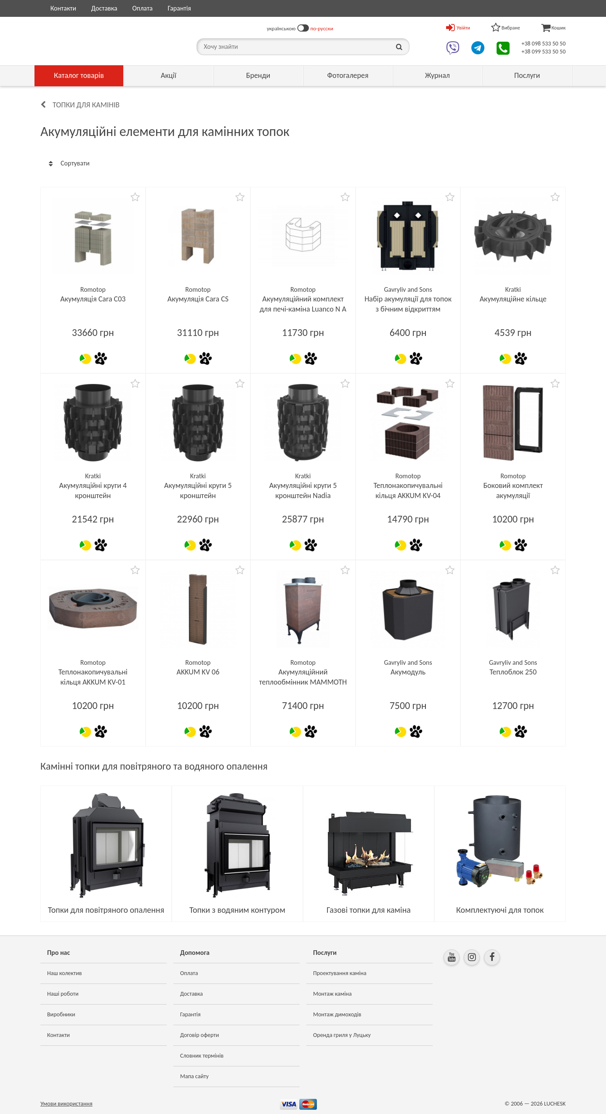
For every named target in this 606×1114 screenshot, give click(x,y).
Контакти (63, 8)
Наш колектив (64, 973)
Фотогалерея (347, 75)
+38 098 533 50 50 (543, 43)
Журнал (437, 75)
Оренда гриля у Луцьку (342, 1035)
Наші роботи (62, 993)
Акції (168, 75)
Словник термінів (201, 1055)
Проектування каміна (340, 973)
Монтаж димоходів (337, 1014)
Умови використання (66, 1103)
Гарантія (179, 8)
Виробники (61, 1014)
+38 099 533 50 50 (543, 51)
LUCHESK (555, 1103)
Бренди (258, 75)
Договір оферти (199, 1035)
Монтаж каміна (332, 993)
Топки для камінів (86, 104)
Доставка (104, 8)
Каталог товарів (79, 75)
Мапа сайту (194, 1076)
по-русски (322, 28)
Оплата (142, 8)
